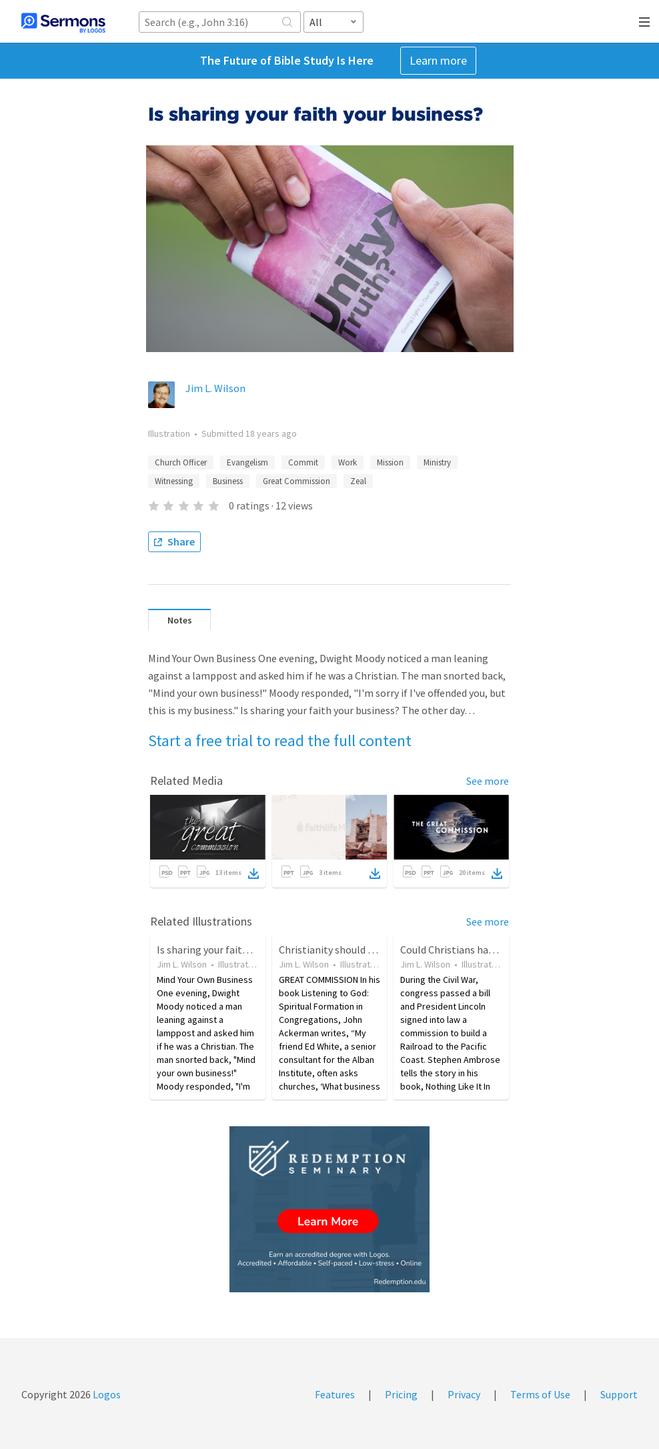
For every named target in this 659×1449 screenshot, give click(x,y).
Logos (106, 1394)
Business (228, 481)
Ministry (437, 462)
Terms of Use (540, 1394)
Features (335, 1394)
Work (347, 462)
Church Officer (181, 462)
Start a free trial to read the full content (280, 740)
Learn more (438, 60)
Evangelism (247, 462)
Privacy (464, 1394)
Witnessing (174, 481)
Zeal (358, 481)
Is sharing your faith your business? (236, 949)
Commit (303, 462)
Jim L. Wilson (215, 388)
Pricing (401, 1394)
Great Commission (296, 481)
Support (619, 1394)
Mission (390, 462)
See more (487, 781)
